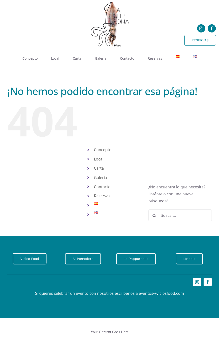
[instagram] (201, 28)
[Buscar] (154, 215)
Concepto (103, 149)
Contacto (102, 186)
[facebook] (212, 28)
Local (98, 159)
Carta (99, 168)
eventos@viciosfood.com (161, 293)
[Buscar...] (180, 215)
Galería (100, 177)
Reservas (102, 196)
